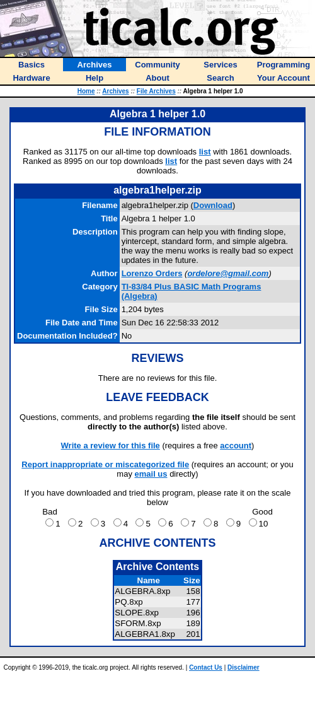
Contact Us (205, 667)
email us (151, 474)
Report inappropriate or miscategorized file (105, 464)
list (205, 151)
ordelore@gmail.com (227, 273)
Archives (115, 91)
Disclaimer (243, 667)
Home (86, 91)
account (235, 445)
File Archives (156, 91)
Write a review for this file (110, 445)
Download (212, 205)
